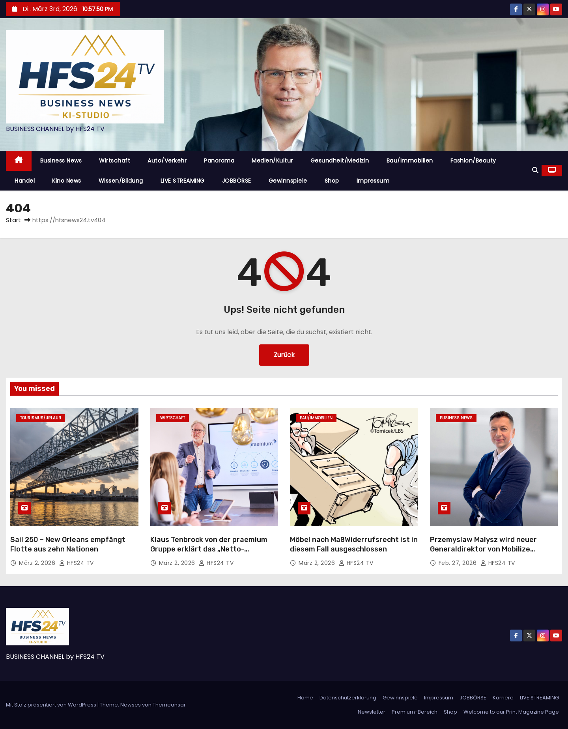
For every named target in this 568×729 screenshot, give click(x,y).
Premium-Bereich (414, 712)
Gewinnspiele (288, 181)
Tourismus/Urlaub (40, 418)
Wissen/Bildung (121, 181)
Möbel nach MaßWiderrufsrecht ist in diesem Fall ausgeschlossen (354, 544)
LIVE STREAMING (183, 181)
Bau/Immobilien (410, 160)
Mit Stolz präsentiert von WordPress (51, 704)
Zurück (284, 354)
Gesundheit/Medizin (339, 160)
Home (305, 697)
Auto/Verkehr (167, 160)
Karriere (503, 697)
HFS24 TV (76, 563)
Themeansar (169, 704)
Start (13, 220)
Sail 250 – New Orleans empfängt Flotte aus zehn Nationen (67, 544)
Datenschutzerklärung (348, 697)
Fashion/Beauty (473, 160)
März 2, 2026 (38, 563)
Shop (332, 181)
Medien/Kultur (272, 160)
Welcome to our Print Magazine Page (511, 712)
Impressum (373, 181)
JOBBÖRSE (236, 181)
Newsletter (371, 712)
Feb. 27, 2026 (458, 563)
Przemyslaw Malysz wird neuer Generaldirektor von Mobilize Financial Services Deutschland (484, 549)
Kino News (66, 181)
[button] (535, 170)
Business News (61, 160)
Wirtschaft (114, 160)
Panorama (219, 160)
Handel (25, 181)
